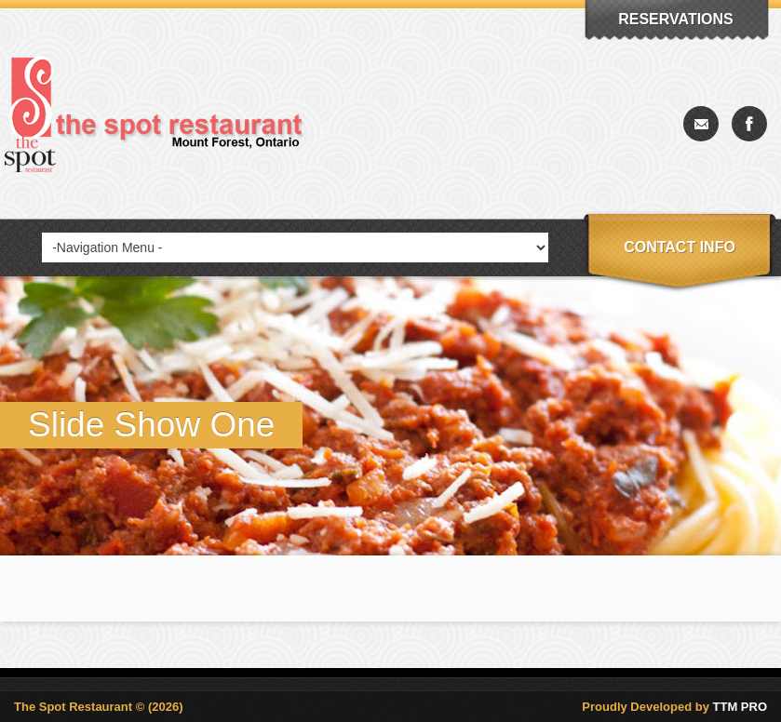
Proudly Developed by (674, 707)
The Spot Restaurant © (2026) (98, 707)
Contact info (679, 247)
